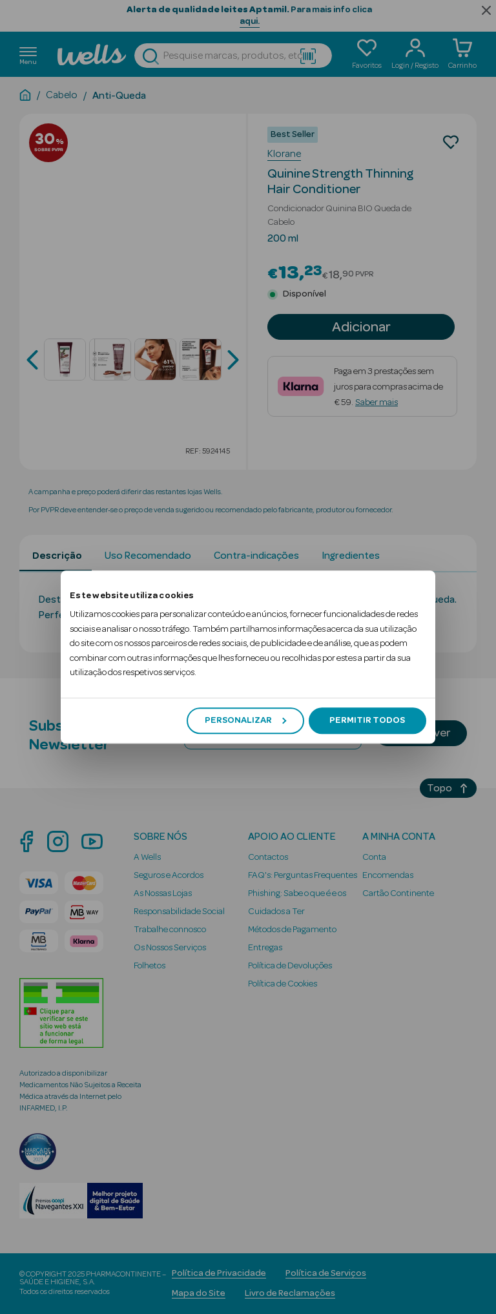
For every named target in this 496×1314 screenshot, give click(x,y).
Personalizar (245, 720)
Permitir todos (367, 720)
